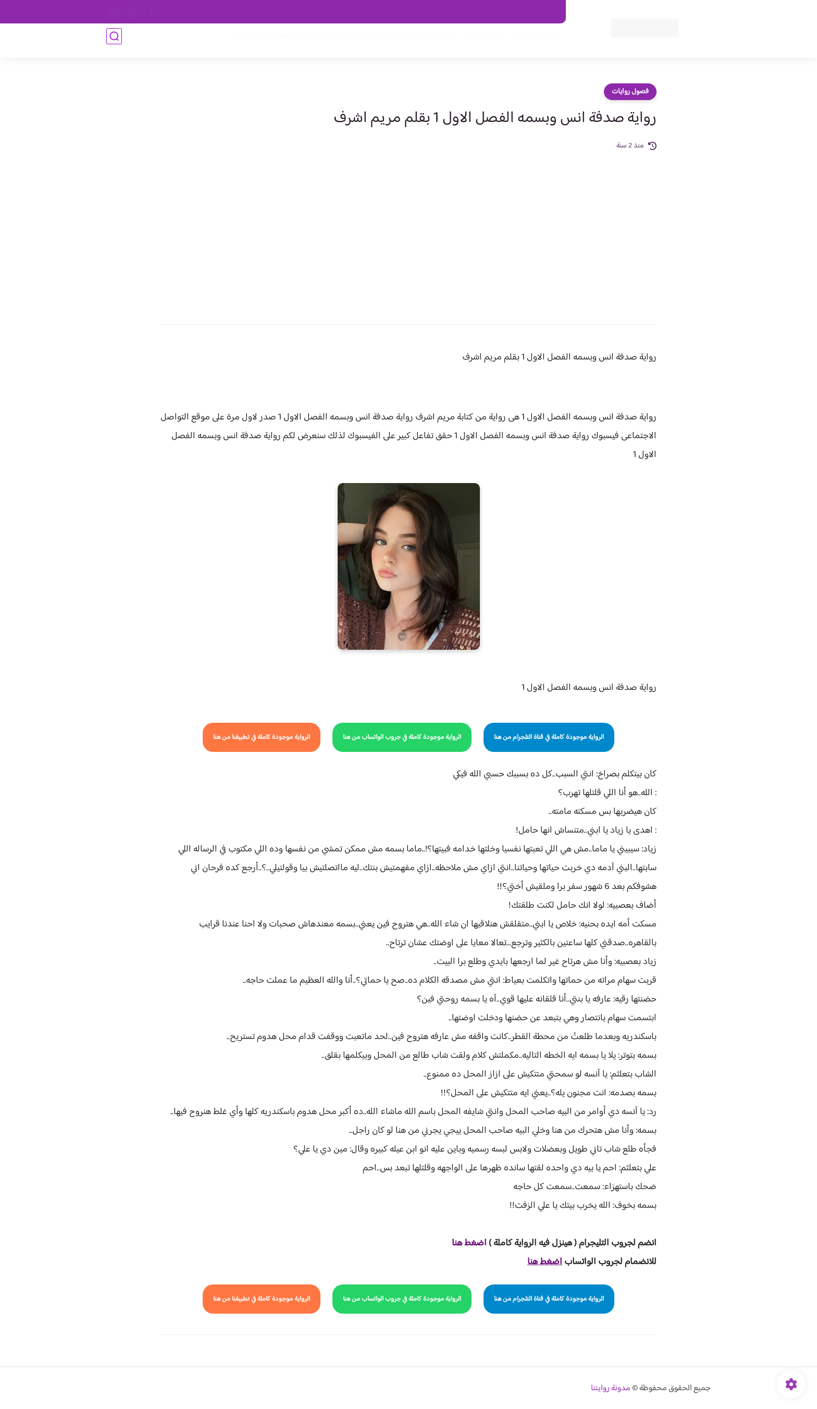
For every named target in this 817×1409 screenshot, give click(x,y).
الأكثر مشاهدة (428, 42)
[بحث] (114, 42)
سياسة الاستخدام (407, 12)
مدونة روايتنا (610, 1388)
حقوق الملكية (498, 12)
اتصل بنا (542, 12)
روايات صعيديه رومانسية (357, 42)
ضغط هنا (468, 1243)
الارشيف (295, 12)
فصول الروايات (530, 42)
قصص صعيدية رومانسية (268, 42)
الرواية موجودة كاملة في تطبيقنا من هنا (261, 737)
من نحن (456, 12)
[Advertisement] (408, 230)
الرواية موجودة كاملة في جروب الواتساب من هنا (402, 737)
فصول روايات (630, 91)
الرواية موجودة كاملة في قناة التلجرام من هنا (549, 737)
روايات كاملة (478, 42)
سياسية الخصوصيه (345, 12)
